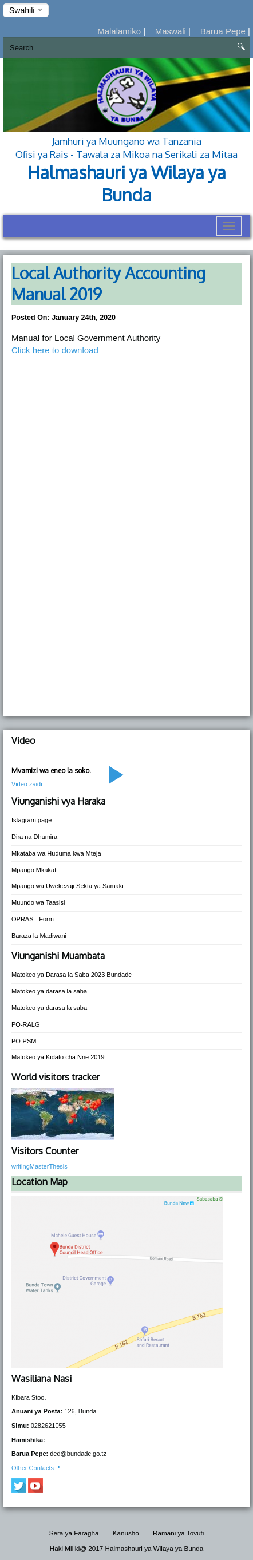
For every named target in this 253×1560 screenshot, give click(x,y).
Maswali (171, 31)
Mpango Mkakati (34, 869)
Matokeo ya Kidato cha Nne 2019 (58, 1057)
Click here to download (54, 350)
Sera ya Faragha (74, 1533)
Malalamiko (120, 31)
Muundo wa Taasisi (38, 902)
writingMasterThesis (39, 1166)
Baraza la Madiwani (38, 935)
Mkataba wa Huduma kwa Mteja (56, 853)
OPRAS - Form (32, 919)
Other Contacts (36, 1467)
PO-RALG (25, 1024)
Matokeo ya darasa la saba (49, 991)
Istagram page (31, 820)
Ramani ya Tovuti (178, 1533)
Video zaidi (26, 784)
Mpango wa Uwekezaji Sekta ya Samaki (67, 885)
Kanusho (126, 1533)
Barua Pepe (224, 31)
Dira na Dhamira (34, 836)
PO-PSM (23, 1041)
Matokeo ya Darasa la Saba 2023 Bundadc (71, 974)
